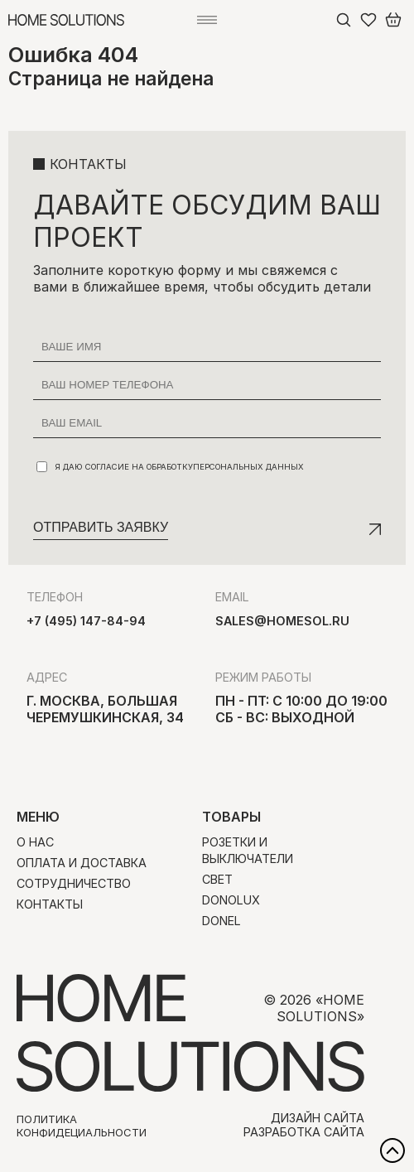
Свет (217, 879)
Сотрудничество (74, 883)
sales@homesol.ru (282, 621)
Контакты (50, 904)
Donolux (231, 900)
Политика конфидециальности (82, 1125)
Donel (221, 921)
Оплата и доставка (82, 863)
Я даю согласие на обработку (170, 466)
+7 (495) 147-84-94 (86, 621)
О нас (35, 842)
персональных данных (248, 466)
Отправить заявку (100, 527)
